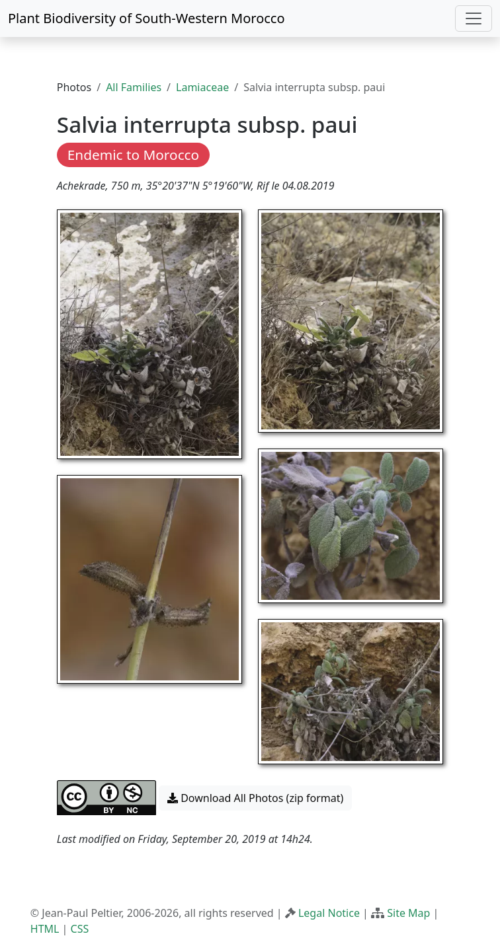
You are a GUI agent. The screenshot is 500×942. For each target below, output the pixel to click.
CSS (80, 929)
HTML (45, 929)
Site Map (408, 913)
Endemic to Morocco (133, 154)
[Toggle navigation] (473, 18)
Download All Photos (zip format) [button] (255, 798)
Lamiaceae (202, 87)
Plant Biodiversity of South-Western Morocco (146, 18)
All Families (133, 87)
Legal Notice (329, 913)
